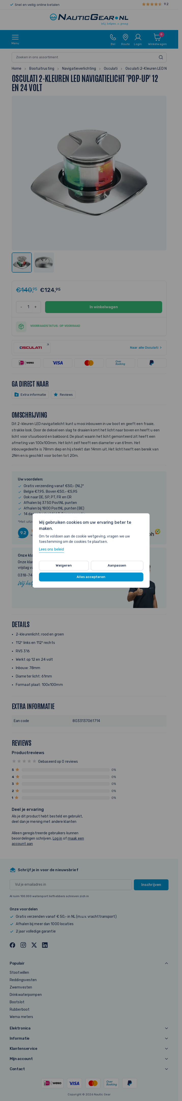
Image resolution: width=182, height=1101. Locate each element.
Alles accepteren (91, 577)
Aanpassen (117, 565)
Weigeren (64, 565)
